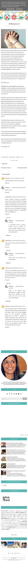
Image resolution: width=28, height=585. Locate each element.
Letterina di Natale (11, 463)
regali (12, 524)
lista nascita (14, 521)
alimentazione (4, 511)
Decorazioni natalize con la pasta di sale (16, 450)
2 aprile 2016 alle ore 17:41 (16, 268)
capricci (11, 515)
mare (6, 523)
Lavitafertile (8, 196)
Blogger (14, 558)
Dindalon (7, 187)
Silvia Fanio (8, 240)
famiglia (21, 518)
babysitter (15, 514)
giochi (12, 520)
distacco (22, 516)
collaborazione (24, 515)
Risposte (8, 217)
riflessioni (23, 525)
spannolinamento (4, 527)
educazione (12, 157)
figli (5, 520)
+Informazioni (10, 9)
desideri (14, 516)
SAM (5, 526)
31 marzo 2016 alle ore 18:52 (18, 240)
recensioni (9, 524)
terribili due (23, 527)
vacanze (3, 529)
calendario (7, 515)
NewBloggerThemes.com (14, 560)
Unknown (7, 178)
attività (3, 514)
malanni (19, 521)
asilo (26, 512)
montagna (10, 523)
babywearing (20, 514)
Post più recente (6, 167)
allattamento (3, 512)
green (18, 520)
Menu (14, 16)
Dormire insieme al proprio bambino (15, 443)
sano (7, 526)
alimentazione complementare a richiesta (18, 510)
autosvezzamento (9, 514)
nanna (14, 523)
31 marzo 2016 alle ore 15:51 (17, 178)
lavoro (7, 521)
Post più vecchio (22, 167)
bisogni (2, 515)
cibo (14, 515)
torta (26, 527)
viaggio (7, 529)
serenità (14, 526)
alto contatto (4, 157)
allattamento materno (11, 512)
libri (10, 521)
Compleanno (3, 516)
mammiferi (3, 523)
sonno (26, 526)
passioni (2, 524)
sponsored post (11, 527)
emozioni (11, 518)
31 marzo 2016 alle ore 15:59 (19, 187)
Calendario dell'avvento (12, 457)
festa (24, 518)
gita (16, 520)
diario (18, 516)
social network (21, 526)
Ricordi (18, 524)
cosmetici (9, 516)
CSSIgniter (11, 559)
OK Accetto (19, 9)
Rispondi (7, 183)
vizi (22, 157)
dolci (26, 516)
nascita (17, 523)
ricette (15, 525)
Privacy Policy (14, 534)
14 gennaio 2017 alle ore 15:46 (17, 306)
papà (23, 523)
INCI (21, 520)
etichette (17, 518)
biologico (25, 514)
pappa (26, 523)
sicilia (17, 526)
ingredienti (25, 520)
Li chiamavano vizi (14, 24)
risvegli (2, 526)
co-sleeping (18, 515)
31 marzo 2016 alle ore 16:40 (19, 196)
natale (20, 523)
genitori (9, 520)
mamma (18, 157)
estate (14, 518)
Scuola (10, 526)
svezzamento (18, 527)
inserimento (3, 521)
